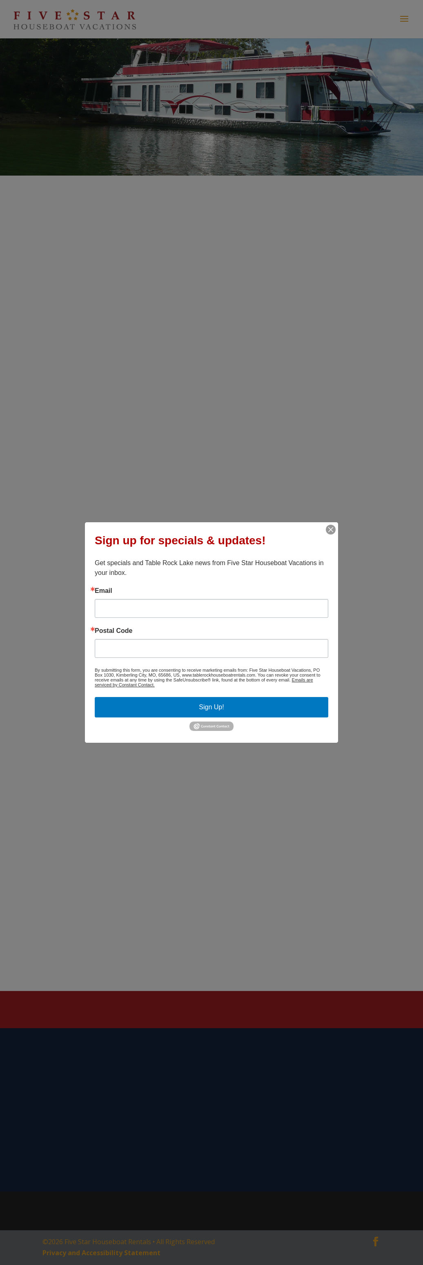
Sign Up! (211, 707)
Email (103, 591)
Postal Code (113, 631)
